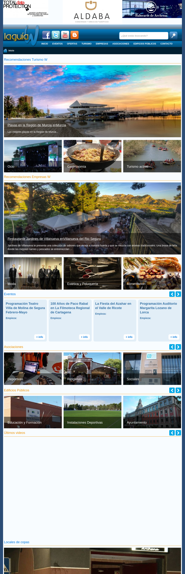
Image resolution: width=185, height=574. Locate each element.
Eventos (57, 44)
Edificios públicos (145, 44)
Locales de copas (16, 542)
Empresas (102, 44)
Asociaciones (120, 44)
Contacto (166, 44)
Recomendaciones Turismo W (25, 59)
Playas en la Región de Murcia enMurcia (37, 125)
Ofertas (72, 44)
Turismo (86, 44)
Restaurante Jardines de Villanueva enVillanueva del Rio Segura (54, 239)
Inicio (44, 44)
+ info (39, 337)
